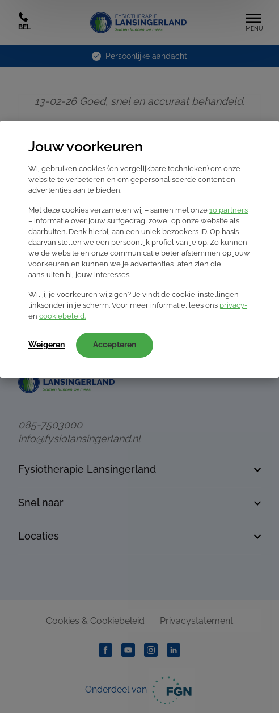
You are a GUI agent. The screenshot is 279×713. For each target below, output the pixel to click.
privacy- (233, 305)
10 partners (228, 210)
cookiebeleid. (62, 316)
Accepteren (114, 344)
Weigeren (46, 344)
